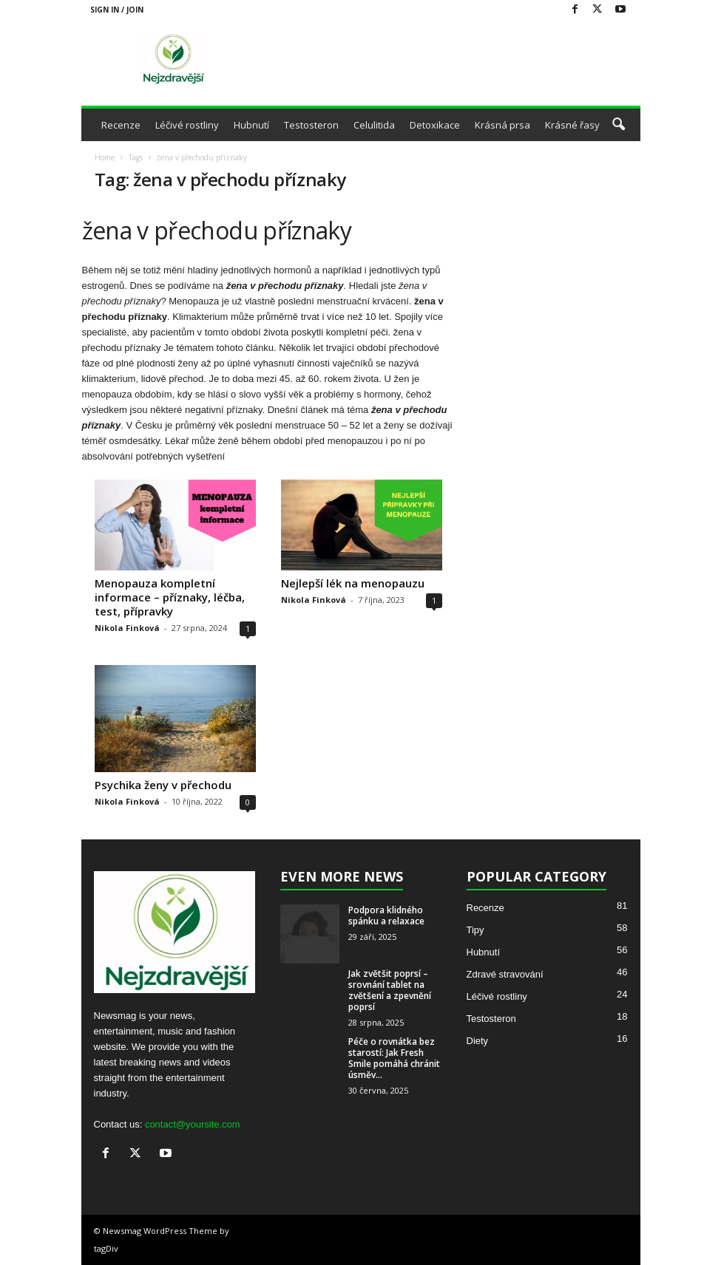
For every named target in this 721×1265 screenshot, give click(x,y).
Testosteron (311, 125)
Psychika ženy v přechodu (163, 784)
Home (105, 157)
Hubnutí (251, 125)
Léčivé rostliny (187, 125)
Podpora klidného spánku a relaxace (386, 915)
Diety (478, 1040)
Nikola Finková (127, 627)
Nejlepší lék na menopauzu (352, 583)
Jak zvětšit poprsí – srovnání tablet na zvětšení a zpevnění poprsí (389, 990)
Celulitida (374, 125)
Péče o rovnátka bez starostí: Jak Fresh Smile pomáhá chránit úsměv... (394, 1058)
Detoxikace (435, 125)
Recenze (121, 125)
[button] (618, 125)
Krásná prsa (502, 125)
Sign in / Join (116, 9)
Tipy (475, 929)
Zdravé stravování (505, 974)
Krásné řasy (572, 125)
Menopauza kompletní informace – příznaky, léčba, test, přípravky (170, 597)
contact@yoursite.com (192, 1124)
